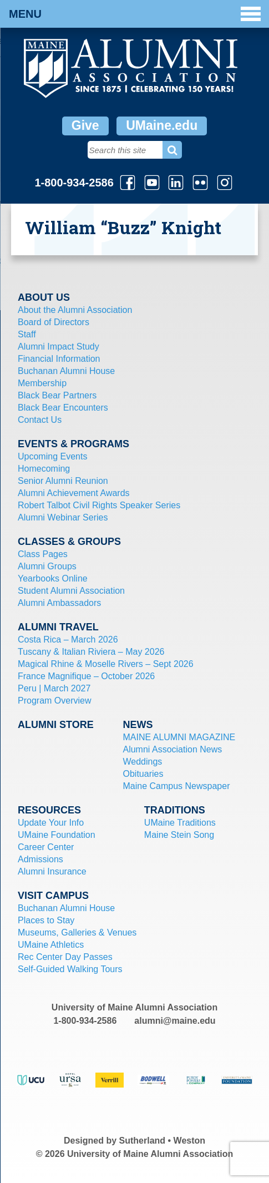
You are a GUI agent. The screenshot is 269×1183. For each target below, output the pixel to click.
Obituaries (143, 773)
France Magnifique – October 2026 (86, 676)
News (138, 724)
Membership (42, 383)
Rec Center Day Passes (65, 957)
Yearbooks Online (53, 578)
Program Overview (54, 700)
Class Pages (43, 554)
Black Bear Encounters (63, 407)
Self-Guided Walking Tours (70, 969)
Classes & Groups (69, 541)
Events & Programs (73, 443)
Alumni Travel (58, 627)
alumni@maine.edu (174, 1020)
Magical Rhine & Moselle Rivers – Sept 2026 (106, 664)
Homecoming (44, 468)
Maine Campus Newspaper (176, 786)
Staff (27, 334)
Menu (135, 14)
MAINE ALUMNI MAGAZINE (179, 737)
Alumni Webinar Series (63, 517)
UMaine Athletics (51, 944)
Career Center (46, 847)
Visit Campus (53, 895)
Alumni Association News (172, 749)
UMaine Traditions (180, 822)
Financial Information (59, 358)
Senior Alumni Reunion (63, 481)
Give (85, 125)
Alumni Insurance (52, 871)
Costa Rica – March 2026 (68, 639)
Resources (49, 810)
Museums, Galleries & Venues (77, 932)
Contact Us (40, 419)
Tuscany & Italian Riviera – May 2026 (91, 651)
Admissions (40, 859)
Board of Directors (53, 322)
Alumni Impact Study (58, 346)
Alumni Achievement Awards (74, 493)
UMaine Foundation (56, 835)
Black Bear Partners (57, 395)
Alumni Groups (47, 566)
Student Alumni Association (71, 590)
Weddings (142, 761)
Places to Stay (46, 920)
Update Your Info (51, 822)
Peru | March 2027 (54, 688)
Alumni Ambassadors (59, 603)
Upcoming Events (52, 456)
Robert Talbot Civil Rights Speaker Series (99, 505)
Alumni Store (56, 724)
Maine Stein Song (179, 835)
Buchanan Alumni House (66, 371)
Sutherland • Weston (162, 1140)
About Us (44, 297)
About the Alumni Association (75, 310)
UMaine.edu (161, 125)
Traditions (174, 810)
